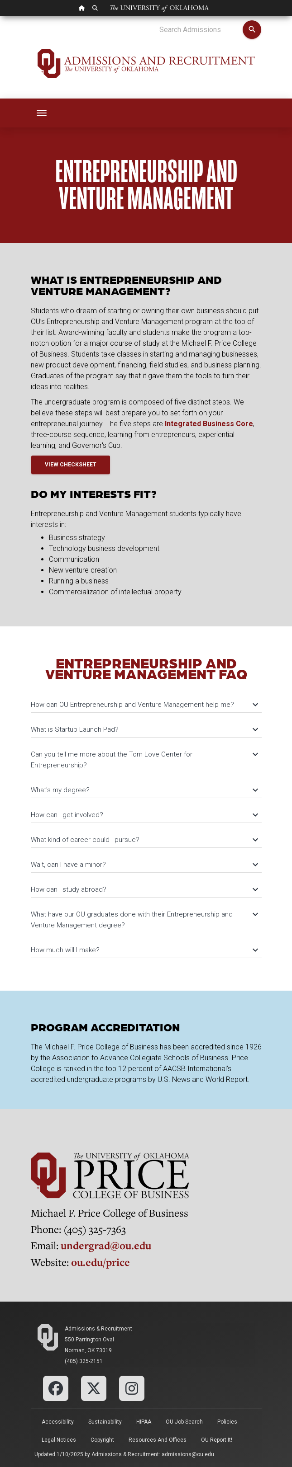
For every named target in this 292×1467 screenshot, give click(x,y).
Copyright (102, 1440)
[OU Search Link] (95, 8)
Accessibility (58, 1422)
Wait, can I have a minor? (144, 864)
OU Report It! (216, 1440)
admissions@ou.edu (188, 1454)
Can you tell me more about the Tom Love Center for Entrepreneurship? (144, 760)
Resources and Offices (158, 1440)
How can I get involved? (144, 814)
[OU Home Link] (82, 8)
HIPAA (143, 1422)
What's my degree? (144, 790)
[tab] (146, 700)
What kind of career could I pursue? (144, 839)
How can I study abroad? (144, 889)
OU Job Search (184, 1422)
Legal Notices (59, 1440)
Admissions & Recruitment (98, 1329)
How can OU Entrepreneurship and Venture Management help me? (144, 704)
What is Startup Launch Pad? (144, 729)
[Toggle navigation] (42, 113)
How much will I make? (144, 950)
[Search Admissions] (200, 30)
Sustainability (105, 1422)
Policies (227, 1422)
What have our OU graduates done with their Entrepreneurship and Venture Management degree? (144, 920)
